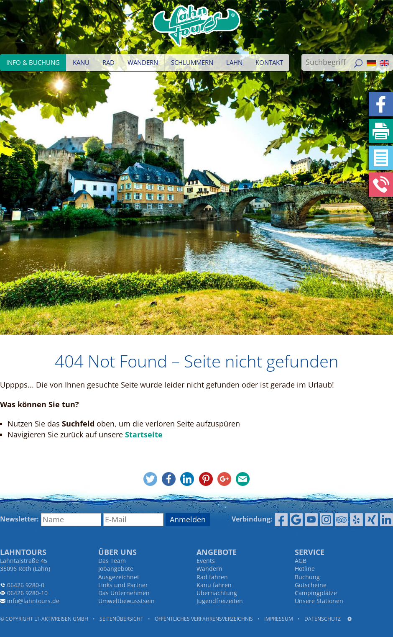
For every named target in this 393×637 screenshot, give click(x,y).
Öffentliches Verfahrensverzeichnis (204, 618)
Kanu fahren (214, 585)
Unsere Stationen (319, 601)
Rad (108, 62)
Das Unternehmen (124, 593)
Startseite (144, 434)
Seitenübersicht (121, 618)
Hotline (305, 569)
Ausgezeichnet (118, 577)
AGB (300, 561)
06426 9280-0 (25, 585)
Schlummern (192, 62)
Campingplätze (316, 593)
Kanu (81, 62)
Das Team (112, 561)
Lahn (234, 62)
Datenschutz (322, 618)
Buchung (307, 577)
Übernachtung (216, 593)
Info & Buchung (33, 62)
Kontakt (269, 62)
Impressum (278, 618)
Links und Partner (123, 585)
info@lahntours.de (33, 601)
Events (205, 561)
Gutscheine (311, 585)
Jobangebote (115, 569)
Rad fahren (212, 577)
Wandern (143, 62)
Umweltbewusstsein (126, 601)
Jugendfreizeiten (219, 601)
